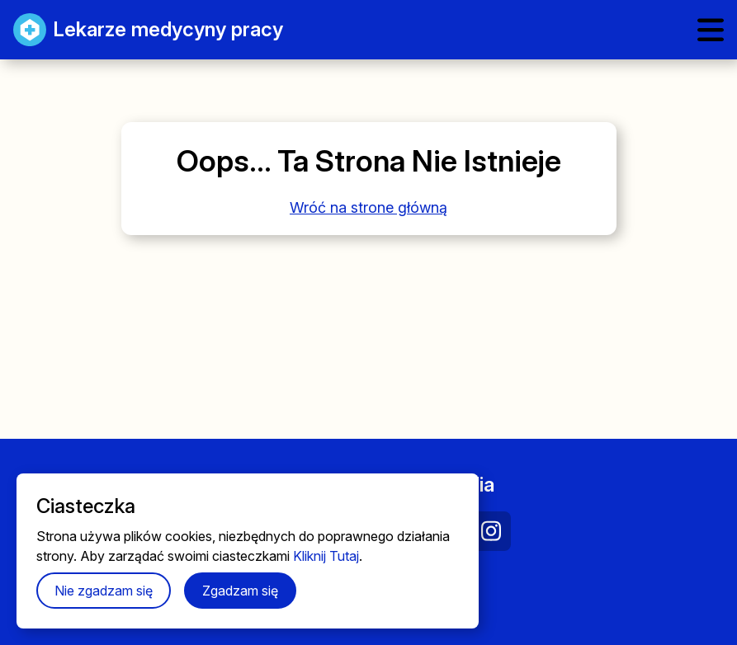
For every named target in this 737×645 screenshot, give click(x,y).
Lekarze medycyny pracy (148, 29)
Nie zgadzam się (103, 590)
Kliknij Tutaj (326, 556)
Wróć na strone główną (368, 207)
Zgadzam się (240, 590)
